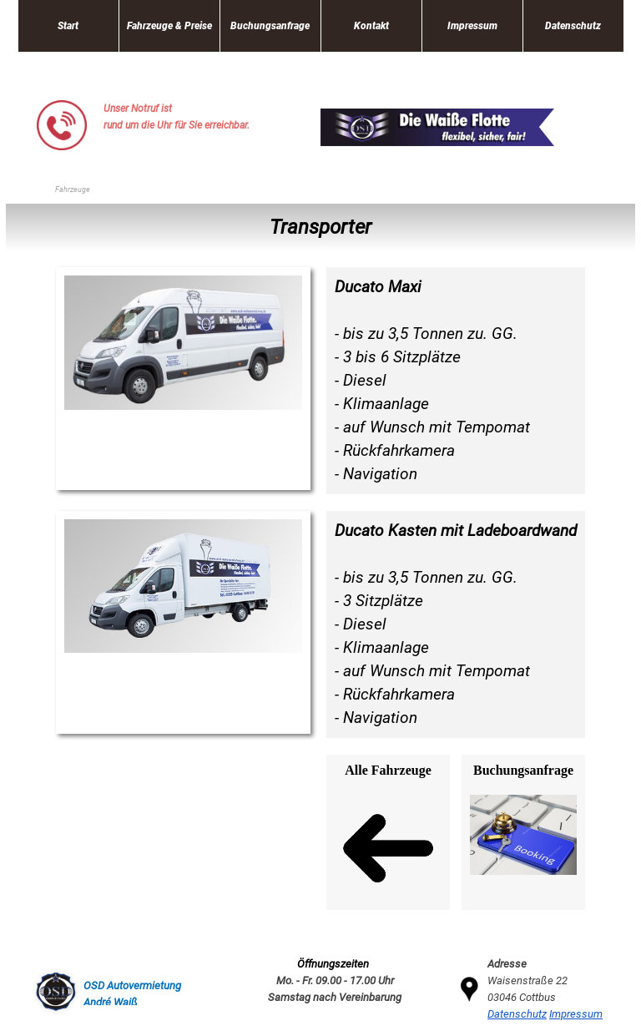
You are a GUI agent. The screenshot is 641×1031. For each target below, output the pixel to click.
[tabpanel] (191, 117)
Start (68, 26)
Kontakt (371, 26)
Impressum (472, 26)
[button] (62, 106)
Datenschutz (573, 26)
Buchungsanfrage (270, 26)
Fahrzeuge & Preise (169, 26)
